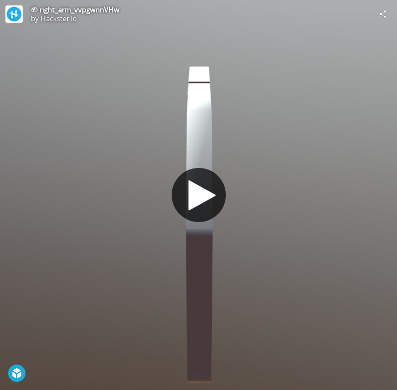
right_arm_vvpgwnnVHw (79, 10)
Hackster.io (59, 18)
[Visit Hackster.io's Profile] (14, 14)
